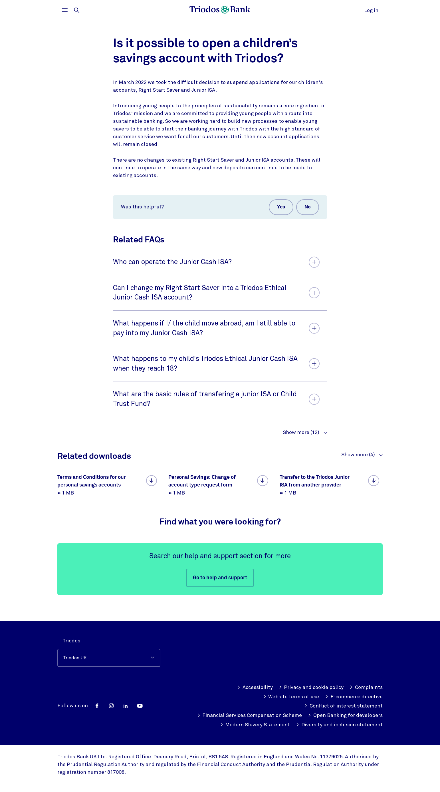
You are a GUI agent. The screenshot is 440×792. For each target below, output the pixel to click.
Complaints (366, 678)
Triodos (71, 631)
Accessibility (253, 678)
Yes (280, 207)
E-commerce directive (353, 687)
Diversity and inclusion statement (338, 725)
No (307, 207)
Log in (371, 10)
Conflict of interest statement (343, 697)
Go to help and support (220, 578)
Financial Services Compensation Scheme (329, 706)
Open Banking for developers (269, 715)
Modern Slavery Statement (347, 715)
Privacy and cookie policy (311, 678)
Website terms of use (289, 687)
